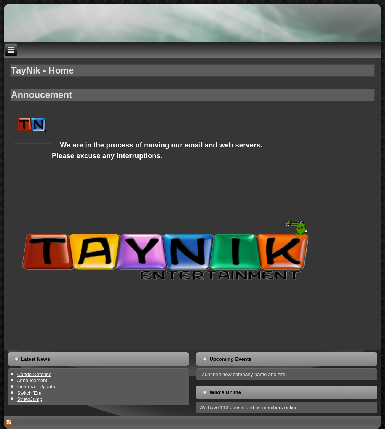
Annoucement (41, 95)
